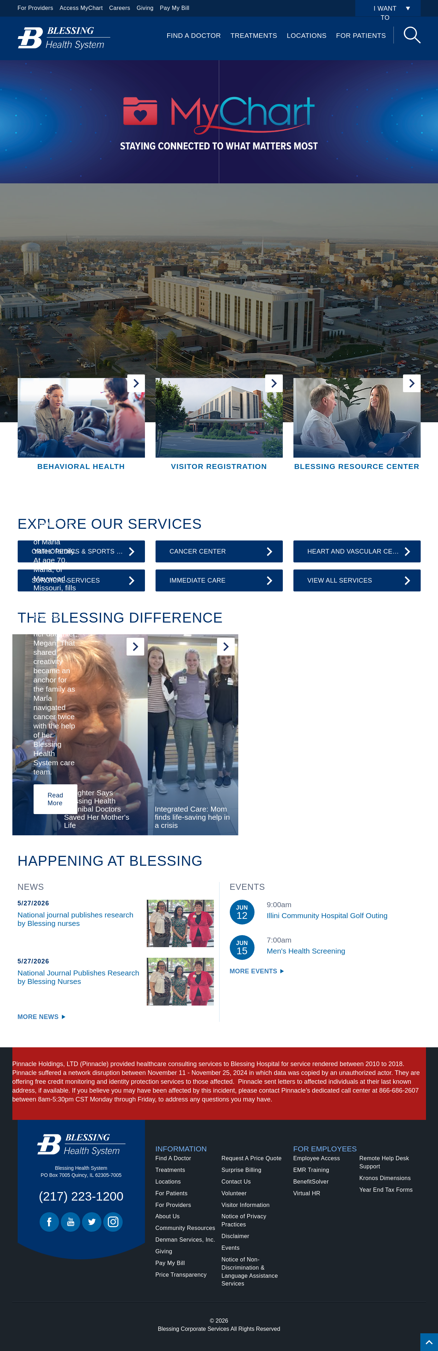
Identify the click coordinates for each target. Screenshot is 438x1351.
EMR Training (311, 1170)
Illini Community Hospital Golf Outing (327, 915)
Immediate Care (198, 580)
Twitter (91, 1222)
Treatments (253, 35)
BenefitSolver (311, 1182)
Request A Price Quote (252, 1158)
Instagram (113, 1222)
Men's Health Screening (306, 951)
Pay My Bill (174, 8)
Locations (307, 35)
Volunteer (234, 1193)
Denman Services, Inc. (185, 1240)
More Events (254, 971)
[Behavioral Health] (81, 425)
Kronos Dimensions (385, 1178)
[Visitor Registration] (219, 425)
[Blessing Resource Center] (357, 425)
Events (231, 1248)
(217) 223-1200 (81, 1196)
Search (412, 35)
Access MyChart (81, 8)
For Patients (361, 35)
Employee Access (316, 1158)
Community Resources (185, 1228)
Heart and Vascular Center (359, 551)
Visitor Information (246, 1205)
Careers (119, 8)
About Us (168, 1216)
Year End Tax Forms (386, 1190)
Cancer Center (198, 551)
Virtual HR (307, 1193)
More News (38, 1016)
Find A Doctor (194, 35)
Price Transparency (181, 1275)
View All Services (340, 580)
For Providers (35, 8)
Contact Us (236, 1182)
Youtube (70, 1222)
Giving (145, 8)
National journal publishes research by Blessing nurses (76, 919)
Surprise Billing (242, 1170)
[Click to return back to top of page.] (429, 1342)
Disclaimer (236, 1236)
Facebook (49, 1222)
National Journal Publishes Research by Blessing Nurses (78, 977)
